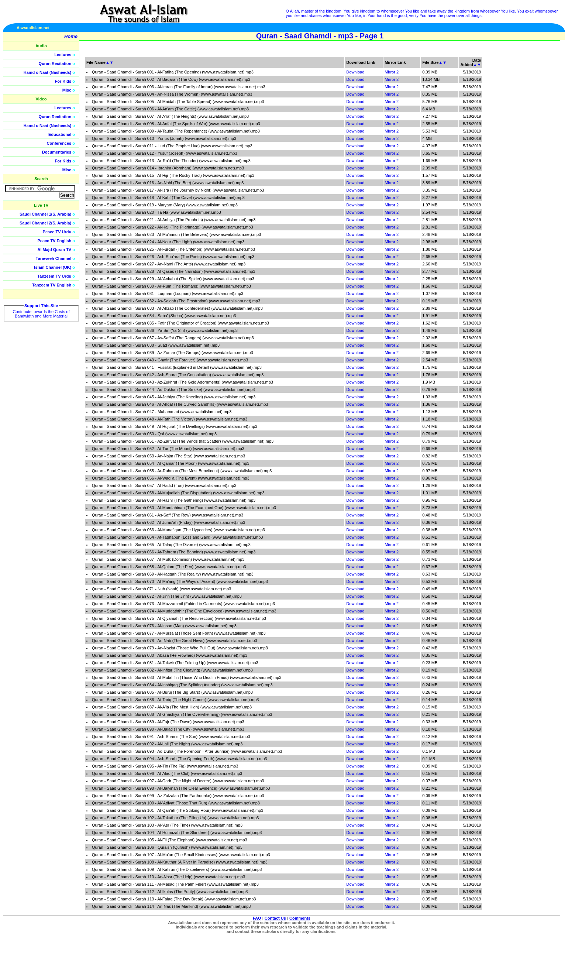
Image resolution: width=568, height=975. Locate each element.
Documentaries (56, 152)
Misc (66, 90)
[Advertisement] (532, 166)
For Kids (63, 81)
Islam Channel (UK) (52, 267)
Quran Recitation (55, 63)
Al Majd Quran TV (55, 249)
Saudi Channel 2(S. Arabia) (45, 223)
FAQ (257, 918)
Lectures (62, 54)
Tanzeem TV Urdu (54, 276)
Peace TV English (55, 240)
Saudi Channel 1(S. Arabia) (45, 214)
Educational (59, 134)
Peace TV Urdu (57, 232)
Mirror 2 (392, 72)
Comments (299, 918)
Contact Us (275, 918)
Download (355, 72)
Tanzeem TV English (51, 285)
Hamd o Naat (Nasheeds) (48, 72)
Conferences (59, 143)
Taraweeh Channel (53, 258)
